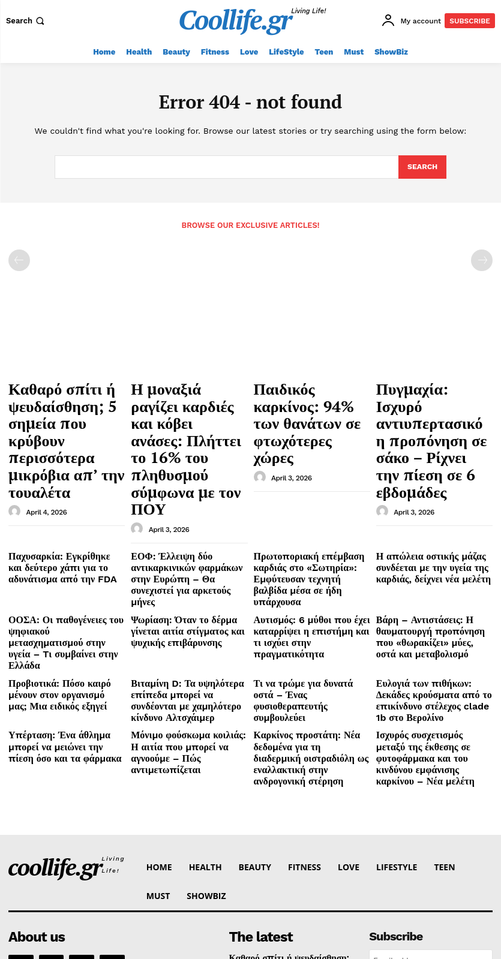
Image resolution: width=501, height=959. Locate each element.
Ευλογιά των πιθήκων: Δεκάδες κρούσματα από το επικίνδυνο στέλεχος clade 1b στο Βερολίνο (430, 569)
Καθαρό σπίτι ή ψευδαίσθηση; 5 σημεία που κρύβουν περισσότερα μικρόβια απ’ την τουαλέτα (66, 407)
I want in (430, 836)
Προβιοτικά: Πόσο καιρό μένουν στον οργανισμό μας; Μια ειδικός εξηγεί (64, 569)
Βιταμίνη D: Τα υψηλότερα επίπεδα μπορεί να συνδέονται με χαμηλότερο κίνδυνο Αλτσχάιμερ (184, 574)
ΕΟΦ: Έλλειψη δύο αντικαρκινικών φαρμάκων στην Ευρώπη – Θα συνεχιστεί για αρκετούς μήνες (185, 487)
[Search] (422, 167)
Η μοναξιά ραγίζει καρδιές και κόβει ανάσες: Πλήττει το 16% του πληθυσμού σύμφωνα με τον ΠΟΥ (189, 401)
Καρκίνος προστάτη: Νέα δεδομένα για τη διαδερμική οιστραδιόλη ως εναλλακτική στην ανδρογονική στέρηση (312, 617)
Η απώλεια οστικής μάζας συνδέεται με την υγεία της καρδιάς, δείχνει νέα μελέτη (422, 482)
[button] (26, 20)
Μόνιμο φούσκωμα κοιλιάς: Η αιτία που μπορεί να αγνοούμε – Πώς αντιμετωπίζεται (187, 612)
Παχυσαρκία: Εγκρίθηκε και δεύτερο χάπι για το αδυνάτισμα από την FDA (63, 482)
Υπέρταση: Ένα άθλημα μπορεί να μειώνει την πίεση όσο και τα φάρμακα (63, 612)
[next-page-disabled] (482, 259)
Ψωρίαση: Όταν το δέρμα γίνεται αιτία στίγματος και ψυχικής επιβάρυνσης (187, 525)
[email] (431, 809)
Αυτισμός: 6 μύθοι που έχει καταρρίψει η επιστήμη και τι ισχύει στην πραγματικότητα (305, 525)
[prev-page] (19, 259)
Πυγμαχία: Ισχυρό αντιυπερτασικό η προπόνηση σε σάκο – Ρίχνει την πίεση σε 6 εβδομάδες (424, 407)
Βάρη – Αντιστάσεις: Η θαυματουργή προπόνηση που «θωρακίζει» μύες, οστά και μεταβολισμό (428, 530)
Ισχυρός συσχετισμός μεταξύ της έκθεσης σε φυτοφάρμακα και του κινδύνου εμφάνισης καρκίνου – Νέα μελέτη (433, 617)
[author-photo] (16, 446)
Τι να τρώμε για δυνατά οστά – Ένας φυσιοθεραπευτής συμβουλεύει (307, 569)
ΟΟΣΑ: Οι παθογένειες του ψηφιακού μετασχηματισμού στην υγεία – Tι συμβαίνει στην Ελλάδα (65, 530)
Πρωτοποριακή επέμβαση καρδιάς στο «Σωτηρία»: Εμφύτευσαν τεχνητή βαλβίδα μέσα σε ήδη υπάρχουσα (304, 487)
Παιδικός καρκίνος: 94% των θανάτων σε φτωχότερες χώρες (308, 396)
